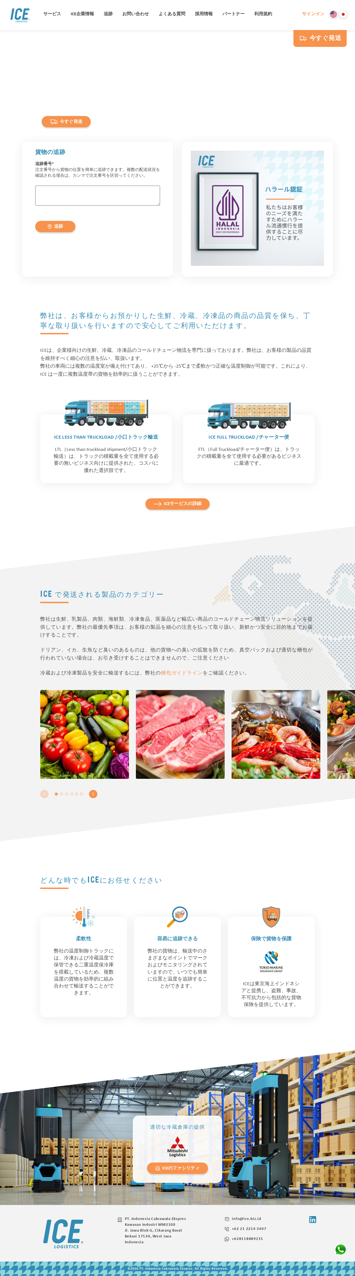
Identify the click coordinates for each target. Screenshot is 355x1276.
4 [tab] (71, 794)
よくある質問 (172, 14)
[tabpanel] (84, 734)
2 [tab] (61, 794)
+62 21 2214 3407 (245, 1229)
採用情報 (204, 14)
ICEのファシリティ (177, 1168)
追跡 (108, 14)
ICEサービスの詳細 (178, 504)
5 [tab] (76, 794)
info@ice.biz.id (243, 1219)
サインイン (313, 14)
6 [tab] (81, 794)
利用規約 (263, 14)
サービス (52, 14)
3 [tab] (66, 794)
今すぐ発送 (320, 38)
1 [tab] (56, 794)
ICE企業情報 (82, 14)
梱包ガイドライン (182, 673)
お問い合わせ (135, 14)
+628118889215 (244, 1239)
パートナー (233, 14)
